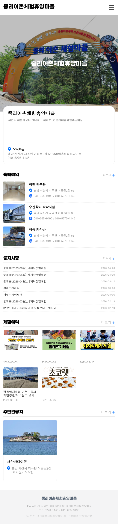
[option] (59, 63)
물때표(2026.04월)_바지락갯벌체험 (59, 281)
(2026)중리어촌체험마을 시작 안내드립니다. (59, 308)
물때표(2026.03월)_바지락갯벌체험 (59, 301)
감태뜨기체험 (59, 288)
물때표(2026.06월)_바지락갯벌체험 (59, 268)
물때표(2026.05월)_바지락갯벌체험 (59, 275)
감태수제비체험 (59, 294)
